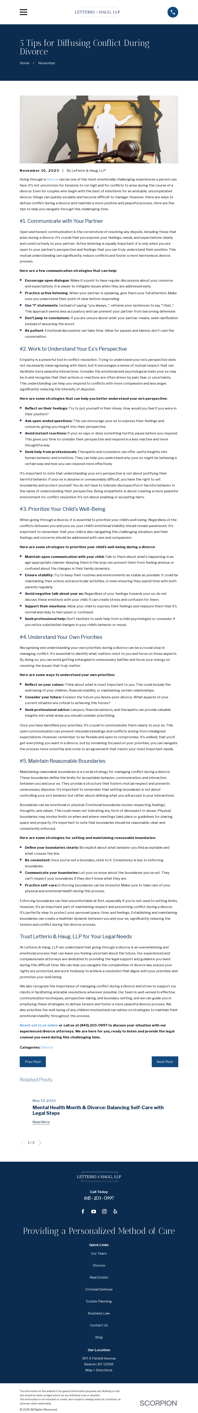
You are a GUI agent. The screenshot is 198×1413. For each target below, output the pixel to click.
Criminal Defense (99, 1289)
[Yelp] (115, 1211)
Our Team (99, 1253)
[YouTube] (93, 1211)
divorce (52, 179)
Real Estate (99, 1277)
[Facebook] (83, 1211)
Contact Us (99, 1325)
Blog (99, 1337)
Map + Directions (98, 1370)
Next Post (165, 1062)
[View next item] (40, 1142)
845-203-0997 (99, 1198)
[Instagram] (104, 1211)
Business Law (99, 1313)
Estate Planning (99, 1301)
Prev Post (33, 1062)
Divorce (47, 1047)
